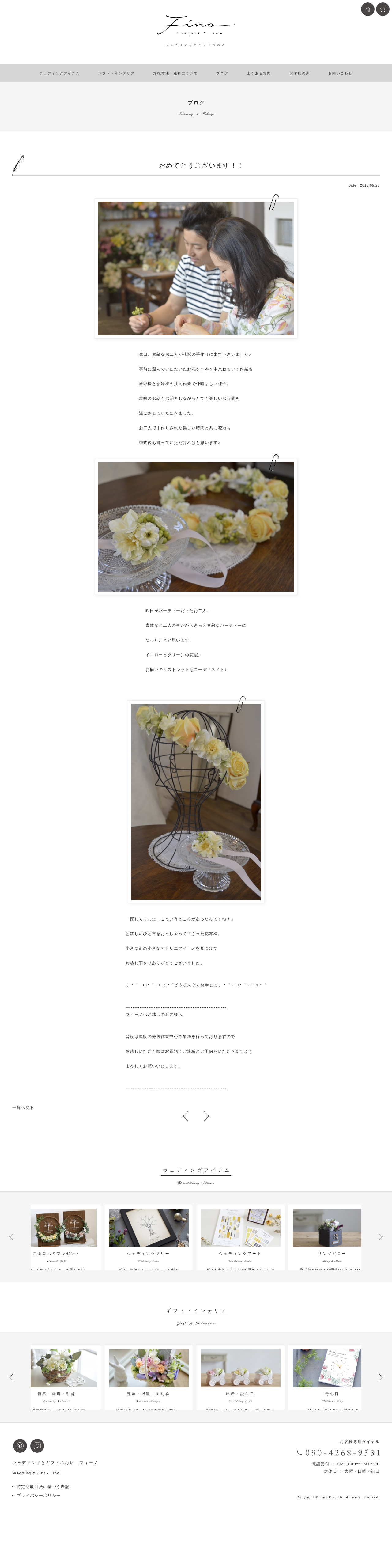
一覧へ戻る (23, 1107)
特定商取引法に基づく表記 (43, 1516)
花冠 (187, 354)
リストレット (176, 669)
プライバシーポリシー (39, 1525)
